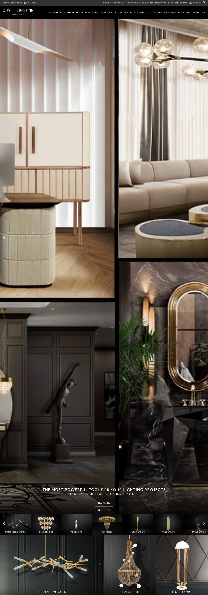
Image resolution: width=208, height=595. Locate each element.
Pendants (129, 12)
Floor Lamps (155, 12)
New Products (74, 12)
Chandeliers (115, 12)
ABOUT (6, 3)
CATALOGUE (30, 3)
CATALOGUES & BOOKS (138, 3)
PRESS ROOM (181, 3)
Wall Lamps (170, 12)
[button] (203, 237)
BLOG (170, 3)
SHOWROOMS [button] (119, 3)
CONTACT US (16, 3)
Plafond (141, 12)
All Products (57, 12)
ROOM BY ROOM (158, 3)
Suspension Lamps (95, 12)
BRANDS (107, 3)
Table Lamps (185, 12)
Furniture (199, 12)
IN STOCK (195, 3)
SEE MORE (104, 502)
